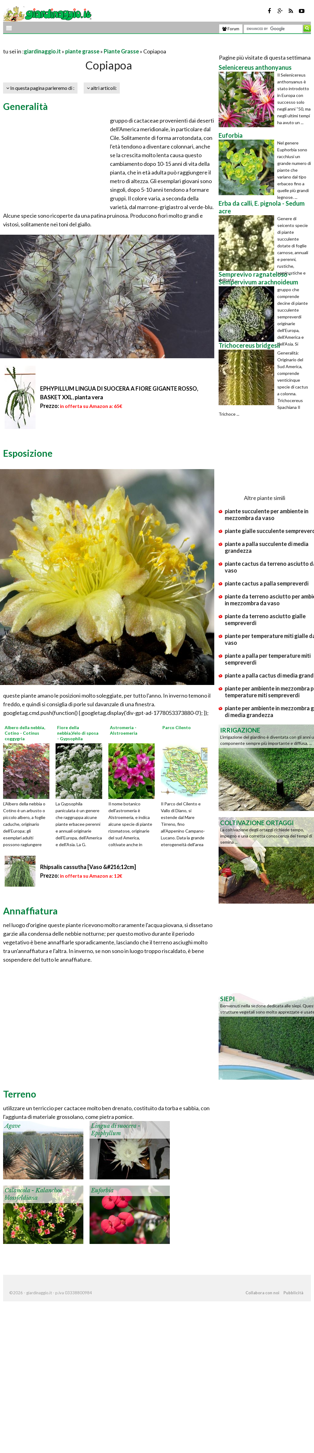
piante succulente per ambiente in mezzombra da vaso (266, 514)
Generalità (25, 106)
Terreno (19, 1093)
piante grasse (82, 51)
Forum (230, 28)
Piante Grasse (121, 51)
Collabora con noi (262, 1292)
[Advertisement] (75, 43)
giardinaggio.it (42, 51)
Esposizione (27, 453)
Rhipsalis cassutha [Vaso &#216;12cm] (88, 866)
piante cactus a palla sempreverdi (266, 583)
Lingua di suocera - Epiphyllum (115, 1129)
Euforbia (102, 1190)
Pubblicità (293, 1292)
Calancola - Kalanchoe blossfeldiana (33, 1194)
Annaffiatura (30, 910)
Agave (12, 1126)
